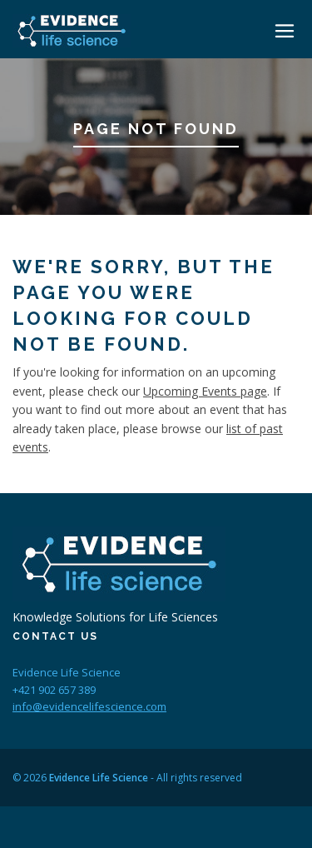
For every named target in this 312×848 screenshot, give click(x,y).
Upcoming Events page (205, 391)
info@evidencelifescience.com (89, 706)
